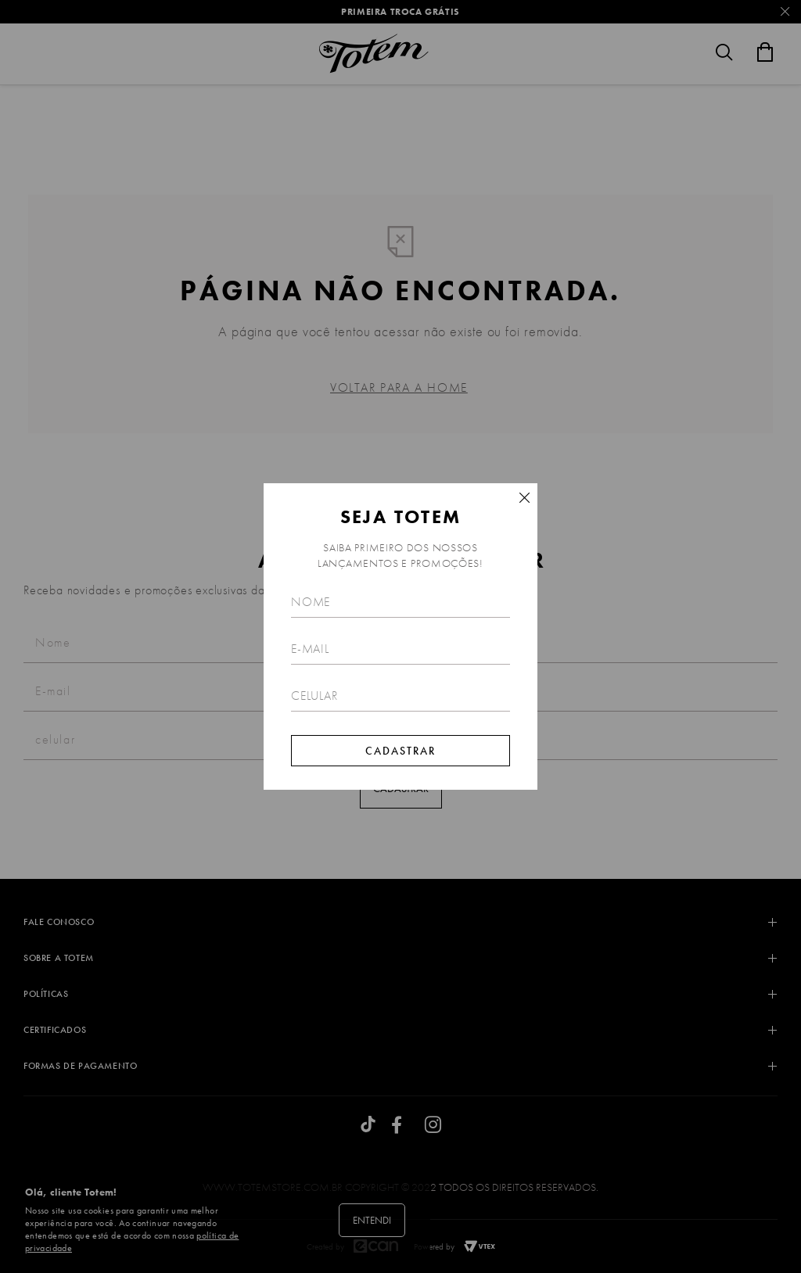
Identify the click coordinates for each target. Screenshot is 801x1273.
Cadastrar (400, 751)
